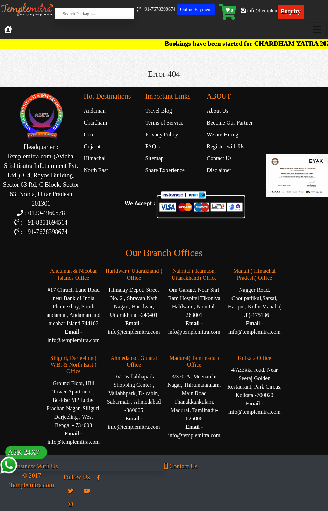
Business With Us (31, 466)
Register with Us (225, 146)
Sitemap (154, 158)
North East (96, 170)
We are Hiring (222, 134)
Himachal (95, 158)
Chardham (95, 123)
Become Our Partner (230, 123)
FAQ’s (152, 146)
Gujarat (92, 146)
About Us (217, 111)
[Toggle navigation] (317, 29)
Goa (88, 134)
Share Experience (164, 170)
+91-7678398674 (156, 9)
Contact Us (219, 158)
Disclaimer (219, 170)
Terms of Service (164, 123)
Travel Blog (158, 111)
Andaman (95, 111)
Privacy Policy (161, 134)
